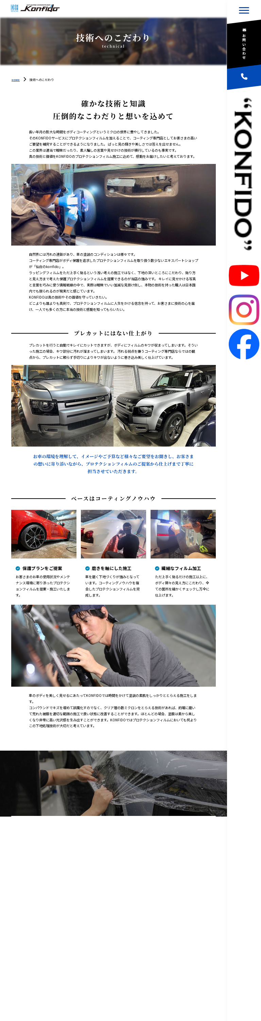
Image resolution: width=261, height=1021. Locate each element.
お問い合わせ (244, 47)
